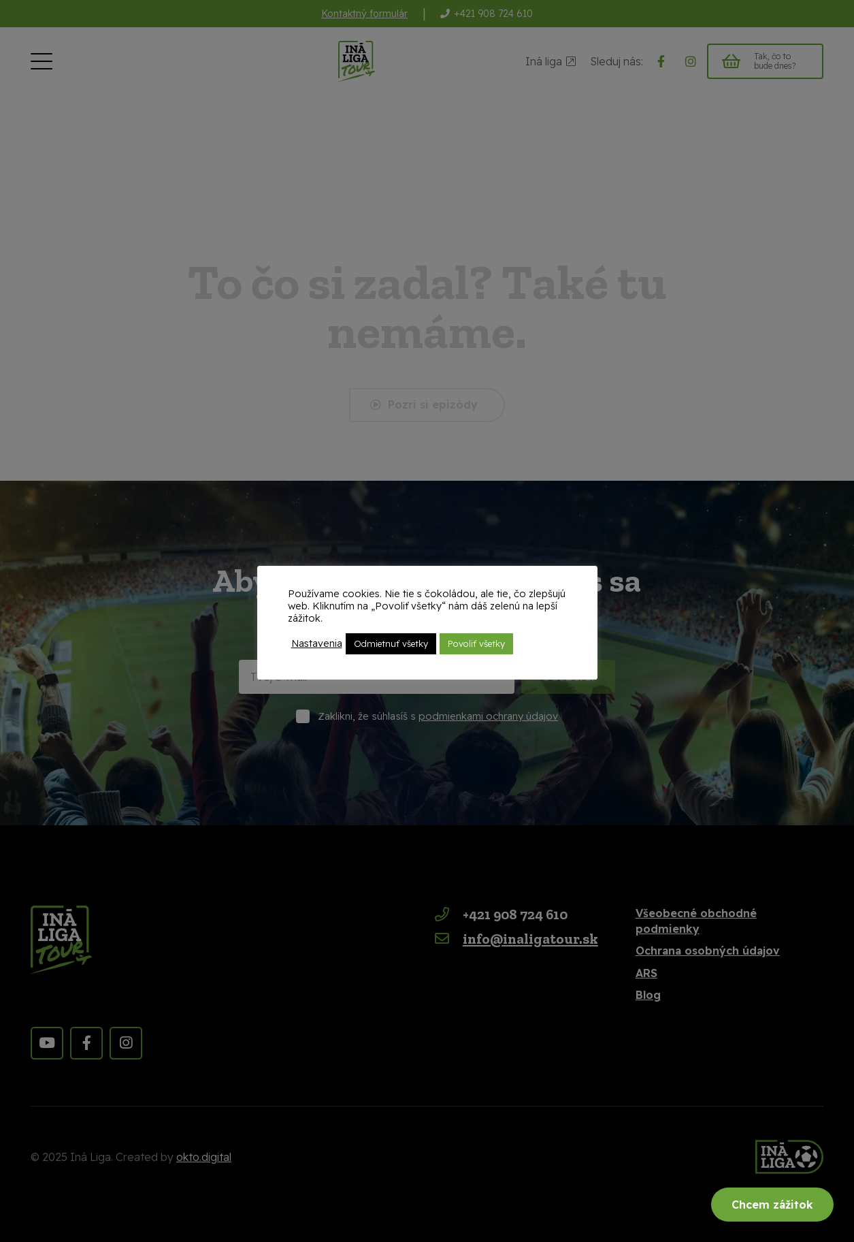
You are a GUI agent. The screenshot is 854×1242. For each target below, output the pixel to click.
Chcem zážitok (772, 1204)
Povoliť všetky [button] (476, 643)
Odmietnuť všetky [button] (391, 643)
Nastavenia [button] (316, 643)
